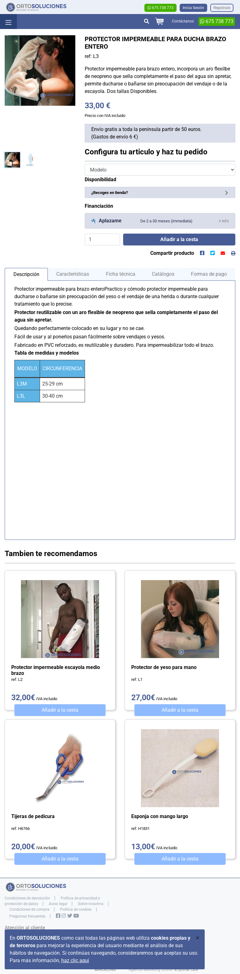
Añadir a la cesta (60, 710)
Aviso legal (58, 904)
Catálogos (163, 274)
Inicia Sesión (193, 8)
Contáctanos (183, 21)
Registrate (221, 8)
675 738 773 (160, 8)
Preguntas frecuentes (27, 916)
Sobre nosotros (90, 904)
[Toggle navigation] (8, 21)
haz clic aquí (75, 960)
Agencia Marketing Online (150, 969)
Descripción (26, 274)
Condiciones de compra (29, 909)
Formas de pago (209, 274)
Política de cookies (76, 909)
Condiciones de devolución (27, 898)
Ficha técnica (120, 274)
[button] (224, 221)
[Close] (198, 938)
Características (72, 274)
